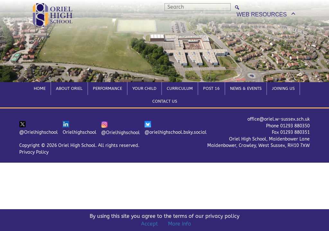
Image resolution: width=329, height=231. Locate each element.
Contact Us (164, 101)
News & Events (246, 88)
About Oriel (69, 88)
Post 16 (211, 88)
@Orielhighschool (38, 128)
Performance (107, 88)
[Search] (237, 7)
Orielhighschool (79, 128)
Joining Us (283, 88)
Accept (149, 224)
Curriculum (180, 88)
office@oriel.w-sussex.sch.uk (278, 119)
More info (179, 224)
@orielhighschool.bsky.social (176, 128)
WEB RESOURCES (261, 14)
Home (40, 88)
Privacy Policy (34, 152)
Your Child (144, 88)
